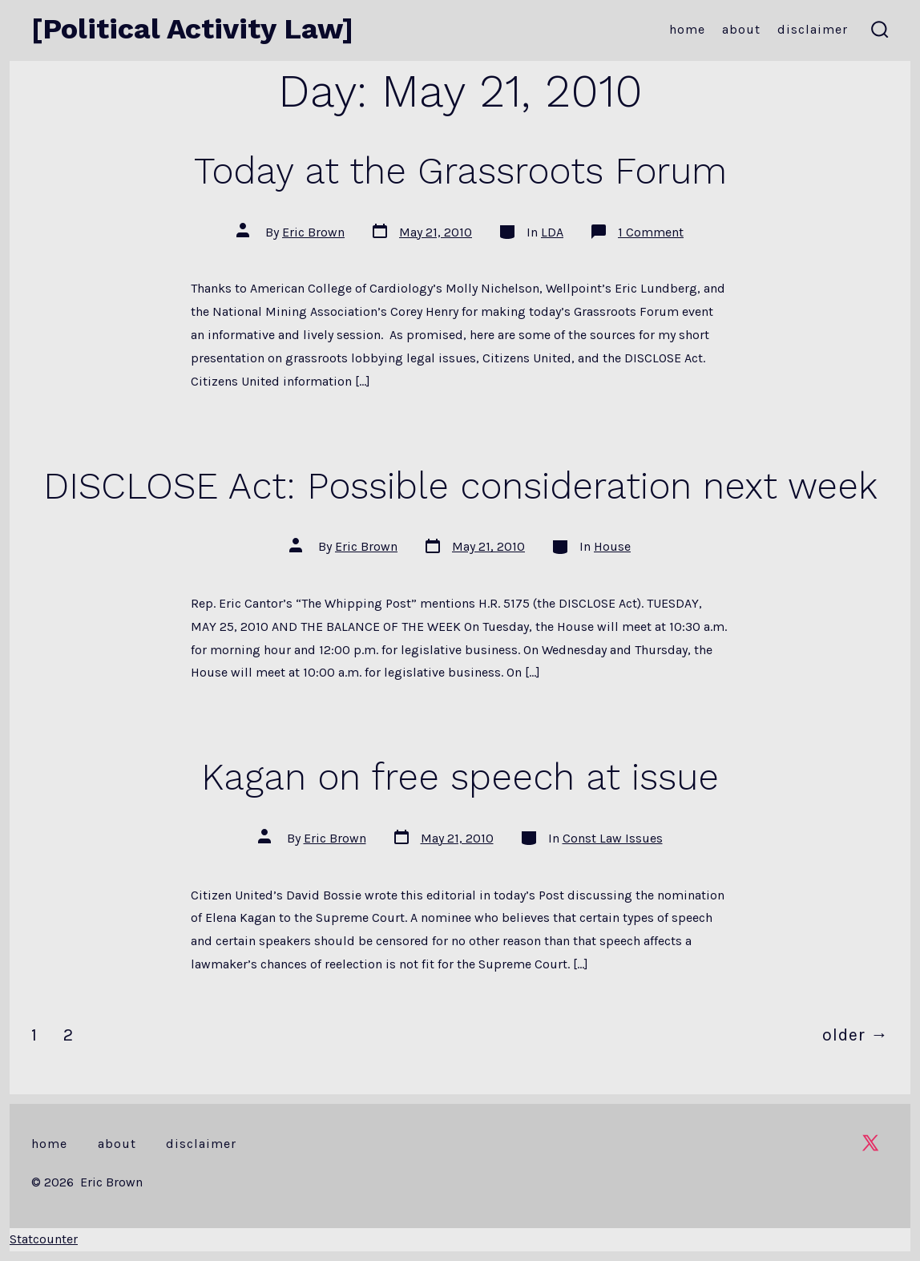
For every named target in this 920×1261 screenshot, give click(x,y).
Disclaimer (812, 29)
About (741, 29)
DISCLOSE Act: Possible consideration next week (460, 485)
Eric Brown (313, 232)
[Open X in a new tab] (870, 1143)
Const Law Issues (613, 838)
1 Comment (651, 232)
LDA (552, 232)
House (612, 546)
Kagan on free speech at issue (460, 776)
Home (687, 29)
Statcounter (44, 1239)
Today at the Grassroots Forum (460, 170)
